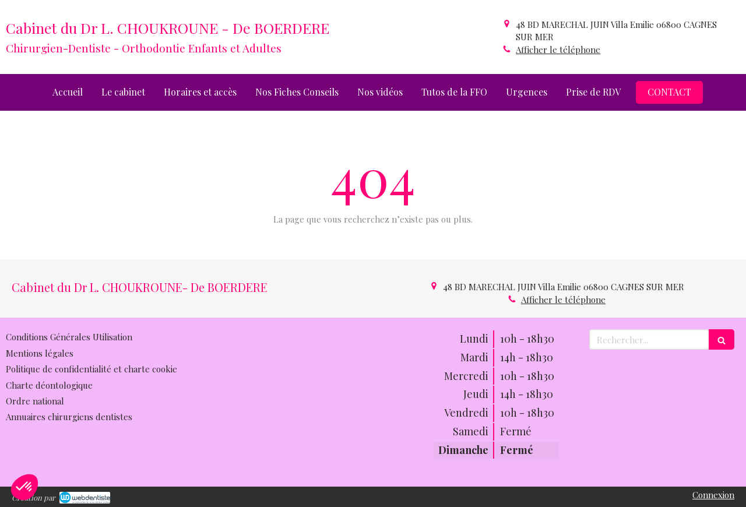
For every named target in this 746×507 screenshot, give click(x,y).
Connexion (713, 495)
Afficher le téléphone (558, 49)
